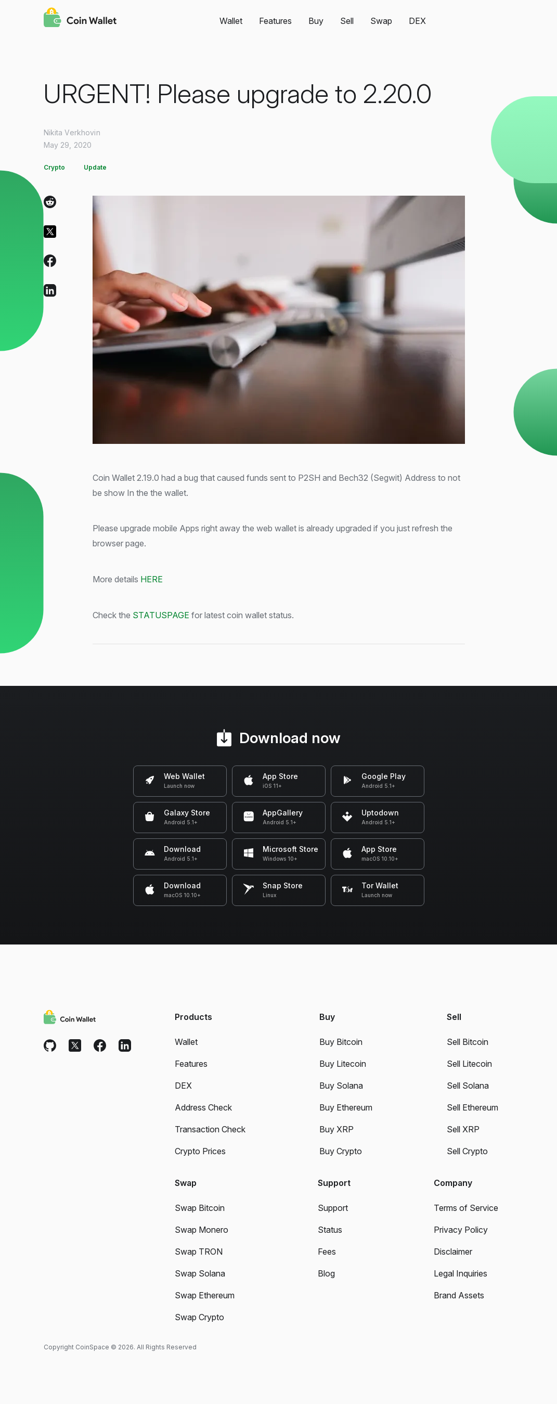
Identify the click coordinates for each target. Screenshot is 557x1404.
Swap (381, 21)
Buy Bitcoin (340, 1042)
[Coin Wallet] (80, 18)
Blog (326, 1273)
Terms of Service (466, 1208)
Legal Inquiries (460, 1273)
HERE (151, 579)
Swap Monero (201, 1229)
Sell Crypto (467, 1151)
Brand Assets (459, 1295)
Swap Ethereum (205, 1295)
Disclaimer (453, 1251)
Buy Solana (341, 1085)
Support (333, 1208)
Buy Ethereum (345, 1107)
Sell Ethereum (472, 1107)
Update (95, 167)
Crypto (54, 167)
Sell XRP (463, 1129)
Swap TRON (199, 1251)
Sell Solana (468, 1085)
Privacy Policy (461, 1229)
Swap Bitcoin (200, 1208)
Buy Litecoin (342, 1063)
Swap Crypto (199, 1317)
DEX (417, 21)
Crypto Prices (200, 1151)
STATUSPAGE (161, 615)
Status (330, 1229)
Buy (315, 21)
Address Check (203, 1107)
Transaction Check (210, 1129)
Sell (347, 21)
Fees (327, 1251)
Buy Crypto (340, 1151)
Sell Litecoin (469, 1063)
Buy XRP (336, 1129)
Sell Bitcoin (467, 1042)
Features (275, 21)
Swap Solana (200, 1273)
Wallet (230, 21)
